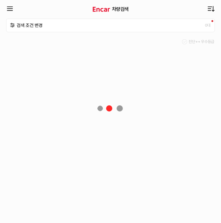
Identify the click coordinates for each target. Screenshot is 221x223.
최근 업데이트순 (211, 8)
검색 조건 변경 (30, 25)
